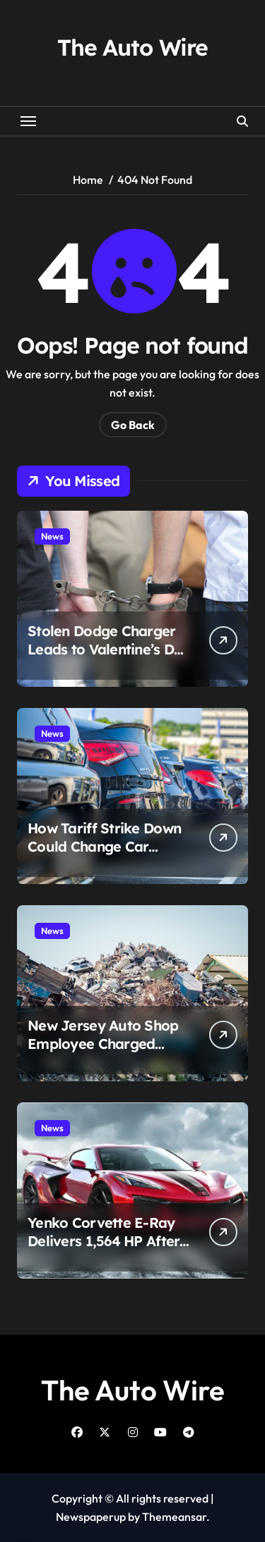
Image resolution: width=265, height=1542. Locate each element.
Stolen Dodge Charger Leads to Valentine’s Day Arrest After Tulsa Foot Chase (109, 658)
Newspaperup (91, 1517)
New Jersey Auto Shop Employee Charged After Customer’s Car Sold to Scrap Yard (103, 1052)
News (52, 536)
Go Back (133, 425)
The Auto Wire (132, 47)
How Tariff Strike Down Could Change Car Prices (104, 846)
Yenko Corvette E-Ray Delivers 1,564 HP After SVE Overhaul (103, 1241)
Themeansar (174, 1517)
